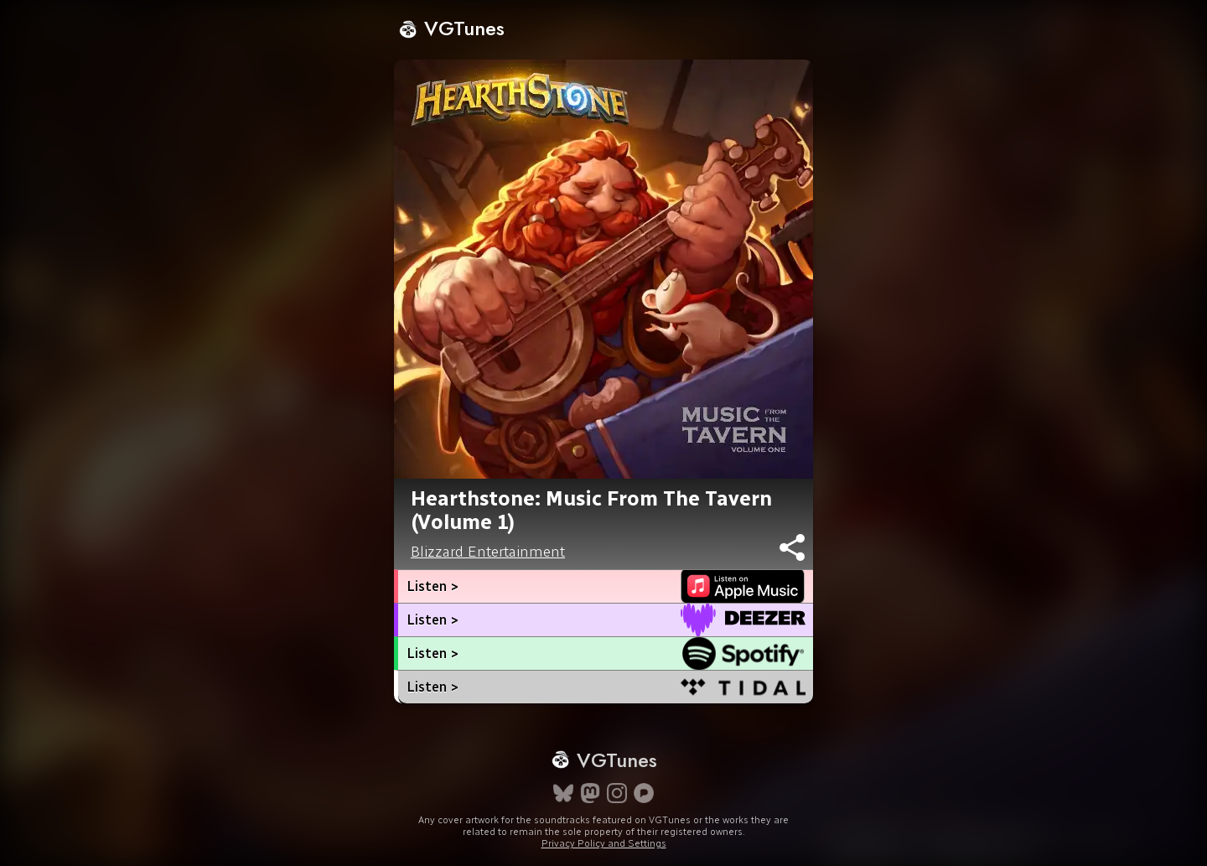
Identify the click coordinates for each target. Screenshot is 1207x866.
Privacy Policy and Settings (603, 843)
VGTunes (451, 28)
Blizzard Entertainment (488, 551)
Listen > (432, 586)
